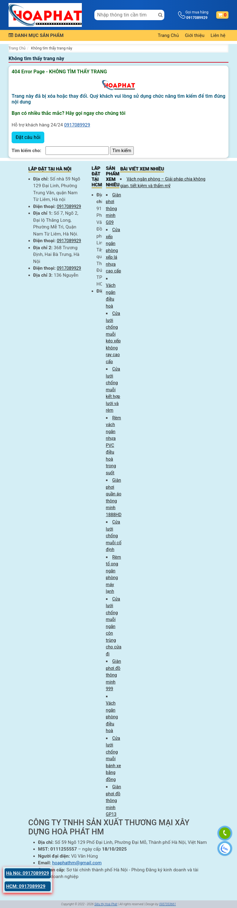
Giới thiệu (195, 35)
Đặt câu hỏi (28, 137)
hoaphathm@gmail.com (77, 863)
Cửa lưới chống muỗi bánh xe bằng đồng (113, 759)
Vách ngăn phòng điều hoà (112, 717)
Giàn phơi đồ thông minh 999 (113, 675)
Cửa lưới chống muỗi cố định (114, 536)
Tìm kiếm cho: (26, 150)
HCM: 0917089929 (26, 886)
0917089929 (77, 125)
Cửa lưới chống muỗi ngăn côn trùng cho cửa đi (114, 626)
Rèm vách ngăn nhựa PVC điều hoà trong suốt (113, 445)
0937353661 (167, 904)
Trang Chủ (168, 35)
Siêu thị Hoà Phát (105, 904)
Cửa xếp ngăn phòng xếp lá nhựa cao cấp (113, 250)
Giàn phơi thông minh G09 (113, 208)
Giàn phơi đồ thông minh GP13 (113, 800)
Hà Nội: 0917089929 (27, 873)
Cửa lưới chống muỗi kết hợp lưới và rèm (113, 389)
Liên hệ (217, 35)
